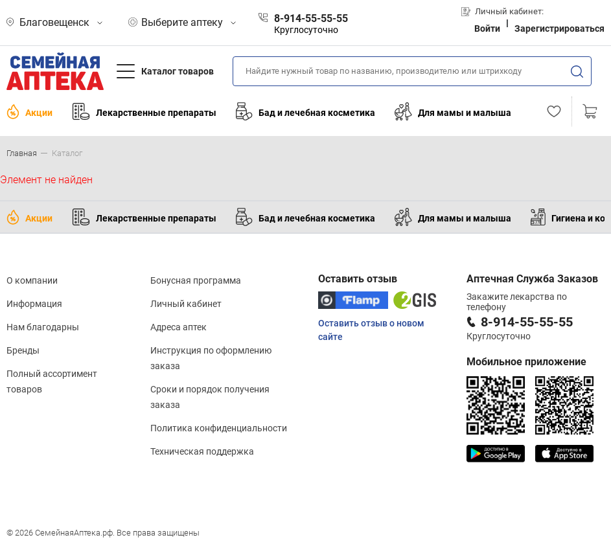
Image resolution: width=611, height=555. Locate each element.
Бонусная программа (195, 280)
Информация (34, 304)
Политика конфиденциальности (218, 428)
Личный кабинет (186, 304)
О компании (32, 280)
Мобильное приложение (526, 362)
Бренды (23, 350)
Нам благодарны (42, 327)
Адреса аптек (178, 327)
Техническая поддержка (202, 451)
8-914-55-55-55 (527, 322)
